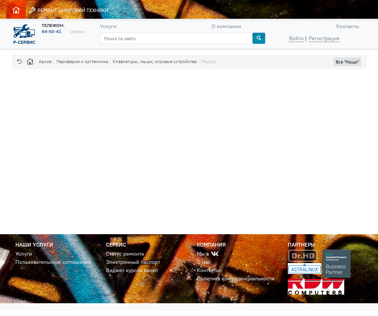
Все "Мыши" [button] (347, 62)
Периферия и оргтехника (82, 61)
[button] (19, 61)
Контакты (347, 26)
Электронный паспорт (133, 262)
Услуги (108, 26)
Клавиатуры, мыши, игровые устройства (155, 61)
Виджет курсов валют (132, 270)
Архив (45, 61)
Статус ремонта (125, 253)
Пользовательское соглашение (53, 262)
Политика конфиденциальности (235, 278)
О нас (203, 262)
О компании (226, 26)
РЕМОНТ (68, 10)
